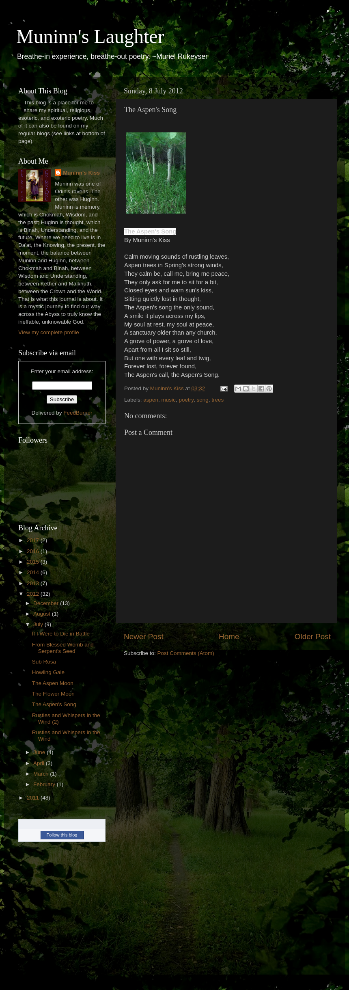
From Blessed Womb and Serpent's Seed (63, 648)
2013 (34, 583)
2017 (34, 540)
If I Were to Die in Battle (61, 634)
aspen (150, 400)
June (40, 752)
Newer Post (144, 636)
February (45, 784)
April (39, 763)
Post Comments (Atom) (185, 653)
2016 (34, 551)
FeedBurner (77, 413)
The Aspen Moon (52, 683)
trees (217, 400)
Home (229, 636)
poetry (186, 400)
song (202, 400)
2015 (34, 562)
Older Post (313, 636)
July (39, 624)
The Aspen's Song (54, 704)
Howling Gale (48, 672)
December (46, 603)
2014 (34, 572)
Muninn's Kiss (81, 173)
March (41, 774)
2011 (34, 798)
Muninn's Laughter (90, 36)
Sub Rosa (44, 662)
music (169, 400)
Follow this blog (62, 834)
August (42, 614)
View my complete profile (48, 332)
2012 (34, 594)
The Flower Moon (53, 694)
